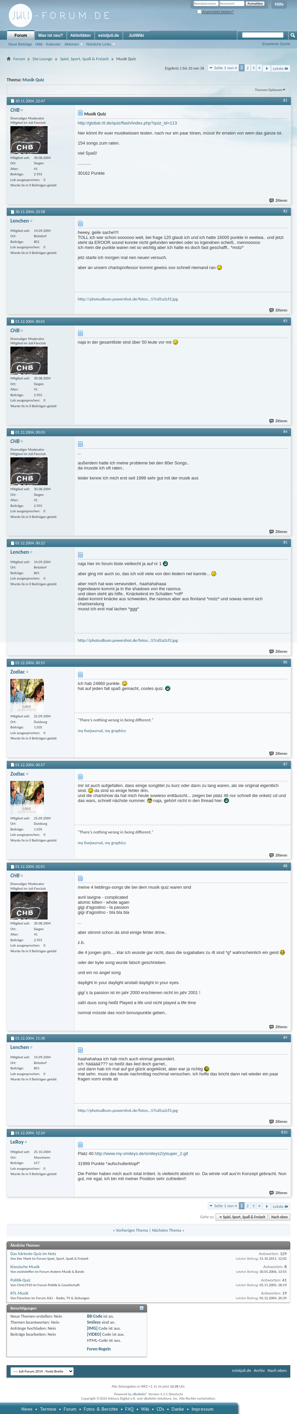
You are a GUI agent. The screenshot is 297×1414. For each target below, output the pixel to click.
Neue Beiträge (20, 44)
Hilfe (279, 4)
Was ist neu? (50, 35)
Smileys (94, 1322)
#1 (285, 100)
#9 (285, 1037)
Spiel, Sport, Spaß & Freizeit (84, 58)
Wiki (145, 1409)
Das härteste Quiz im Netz (33, 1253)
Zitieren (278, 200)
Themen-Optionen (268, 90)
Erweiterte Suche (276, 44)
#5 (285, 542)
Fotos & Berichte (101, 1409)
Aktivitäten (80, 35)
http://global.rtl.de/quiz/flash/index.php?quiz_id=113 (127, 122)
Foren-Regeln (99, 1348)
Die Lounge (42, 58)
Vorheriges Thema (132, 1230)
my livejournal (90, 730)
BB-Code (94, 1316)
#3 (285, 321)
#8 (285, 866)
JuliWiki (136, 35)
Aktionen (71, 44)
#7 (285, 764)
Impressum (202, 1409)
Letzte (281, 68)
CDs (160, 1409)
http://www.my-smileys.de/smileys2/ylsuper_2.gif (141, 1153)
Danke (178, 1409)
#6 (285, 662)
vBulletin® (139, 1394)
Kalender (53, 44)
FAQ (129, 1409)
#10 (284, 1132)
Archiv (259, 1370)
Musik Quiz (33, 80)
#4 (285, 431)
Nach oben (279, 1217)
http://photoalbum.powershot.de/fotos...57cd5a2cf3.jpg (128, 298)
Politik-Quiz (20, 1280)
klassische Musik (25, 1266)
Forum (20, 35)
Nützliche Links (98, 44)
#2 (285, 211)
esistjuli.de (108, 35)
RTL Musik (19, 1293)
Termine (48, 1409)
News (27, 1409)
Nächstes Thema (166, 1230)
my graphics (115, 730)
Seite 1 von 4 (225, 67)
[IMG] (92, 1328)
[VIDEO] (94, 1334)
